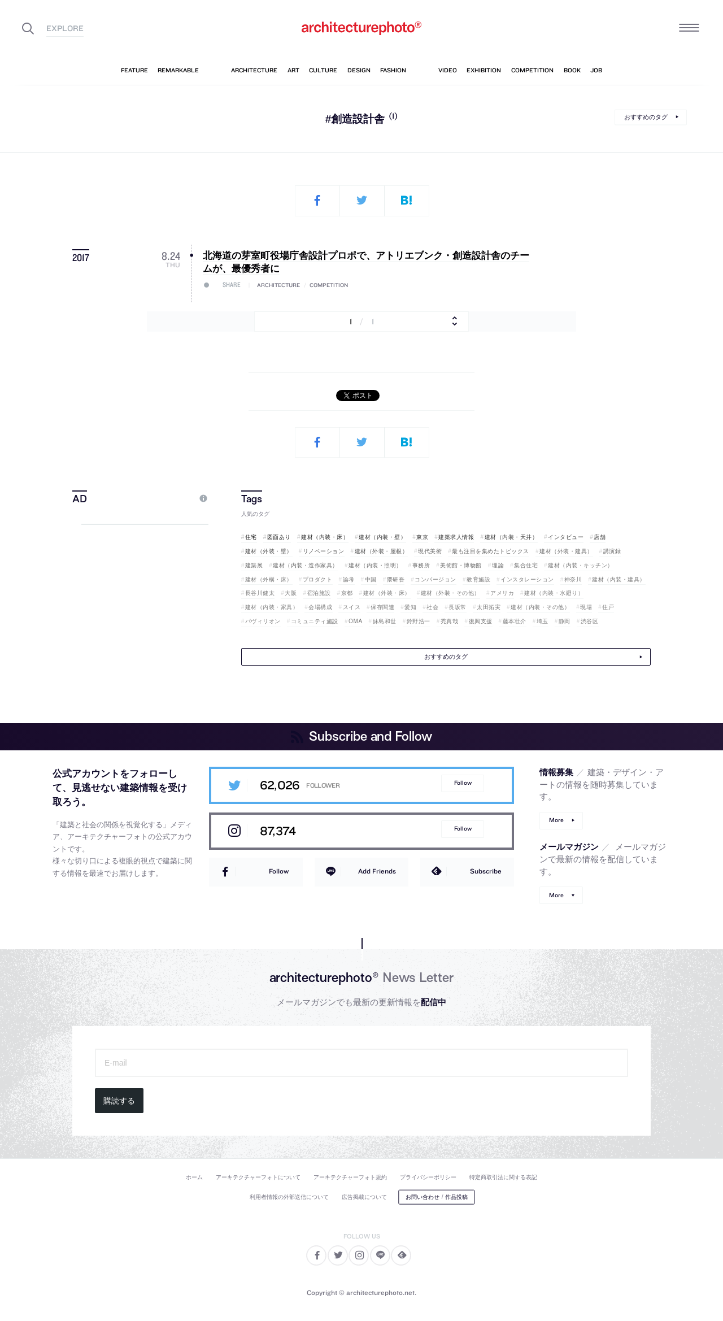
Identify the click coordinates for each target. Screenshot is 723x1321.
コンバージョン (435, 579)
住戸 (608, 607)
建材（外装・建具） (566, 551)
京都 (347, 593)
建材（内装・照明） (375, 565)
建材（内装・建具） (619, 579)
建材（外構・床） (269, 579)
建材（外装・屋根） (381, 551)
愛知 (410, 607)
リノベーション (324, 551)
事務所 (421, 565)
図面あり (279, 537)
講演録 (612, 551)
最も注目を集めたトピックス (490, 551)
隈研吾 (396, 579)
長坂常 (457, 607)
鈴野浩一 (418, 621)
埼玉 (542, 621)
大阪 (291, 593)
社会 (432, 607)
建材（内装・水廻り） (553, 593)
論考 (349, 579)
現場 (586, 607)
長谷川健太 (260, 593)
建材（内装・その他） (540, 607)
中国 (371, 579)
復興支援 (481, 621)
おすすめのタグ (646, 117)
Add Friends (377, 871)
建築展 (254, 565)
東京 (422, 537)
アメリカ (502, 593)
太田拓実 (488, 607)
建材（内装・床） (325, 537)
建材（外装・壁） (269, 551)
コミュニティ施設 (314, 621)
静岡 (564, 621)
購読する (119, 1100)
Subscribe (486, 871)
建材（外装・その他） (450, 593)
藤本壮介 (514, 621)
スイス (352, 607)
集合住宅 (526, 565)
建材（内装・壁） (382, 537)
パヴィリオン (263, 621)
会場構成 (320, 607)
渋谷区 (590, 621)
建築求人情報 (456, 537)
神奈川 (573, 579)
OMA (356, 621)
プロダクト (318, 579)
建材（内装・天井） (511, 537)
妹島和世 (385, 621)
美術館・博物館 (461, 565)
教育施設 (478, 579)
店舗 (600, 537)
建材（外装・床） (387, 593)
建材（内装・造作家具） (305, 565)
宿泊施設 (319, 593)
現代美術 (430, 551)
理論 (498, 565)
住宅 (251, 537)
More (556, 820)
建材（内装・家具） (272, 607)
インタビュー (565, 537)
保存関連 (382, 607)
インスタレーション (527, 579)
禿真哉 (450, 621)
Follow (463, 782)
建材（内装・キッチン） (580, 565)
